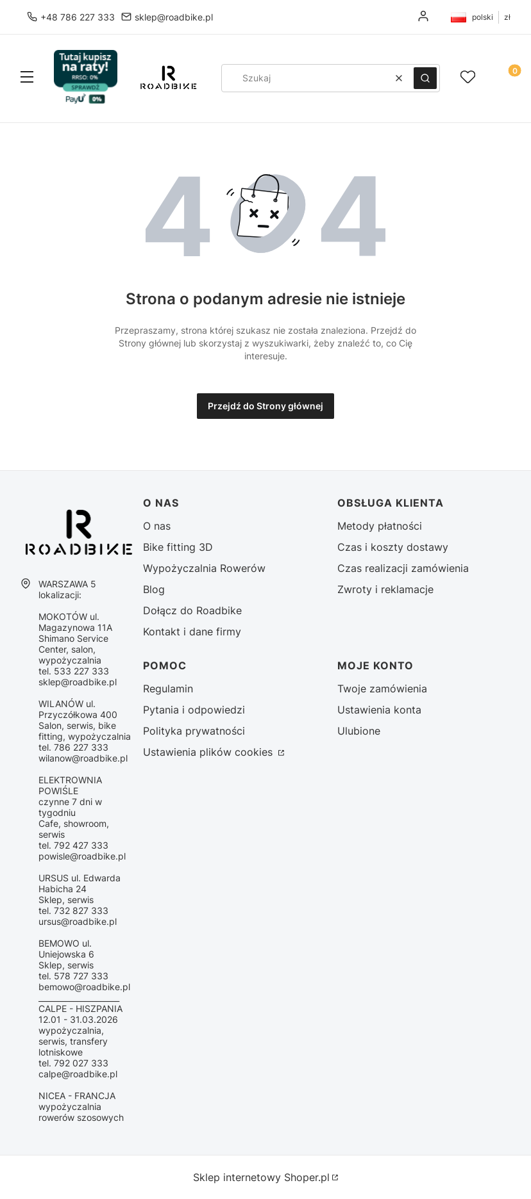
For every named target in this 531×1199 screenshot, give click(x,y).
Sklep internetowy (261, 1177)
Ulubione (358, 730)
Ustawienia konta (379, 709)
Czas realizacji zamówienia (403, 568)
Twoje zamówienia (382, 688)
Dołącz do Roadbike (192, 610)
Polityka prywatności (194, 730)
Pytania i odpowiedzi (194, 709)
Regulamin (168, 688)
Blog (154, 589)
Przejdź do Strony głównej (265, 405)
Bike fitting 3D (178, 547)
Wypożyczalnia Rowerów (204, 568)
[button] (27, 78)
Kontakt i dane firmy (192, 631)
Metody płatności (379, 525)
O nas (157, 525)
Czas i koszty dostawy (392, 547)
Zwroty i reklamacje (385, 589)
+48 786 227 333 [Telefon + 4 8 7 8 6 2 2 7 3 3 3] (77, 17)
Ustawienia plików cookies (209, 752)
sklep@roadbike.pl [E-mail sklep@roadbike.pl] (174, 17)
